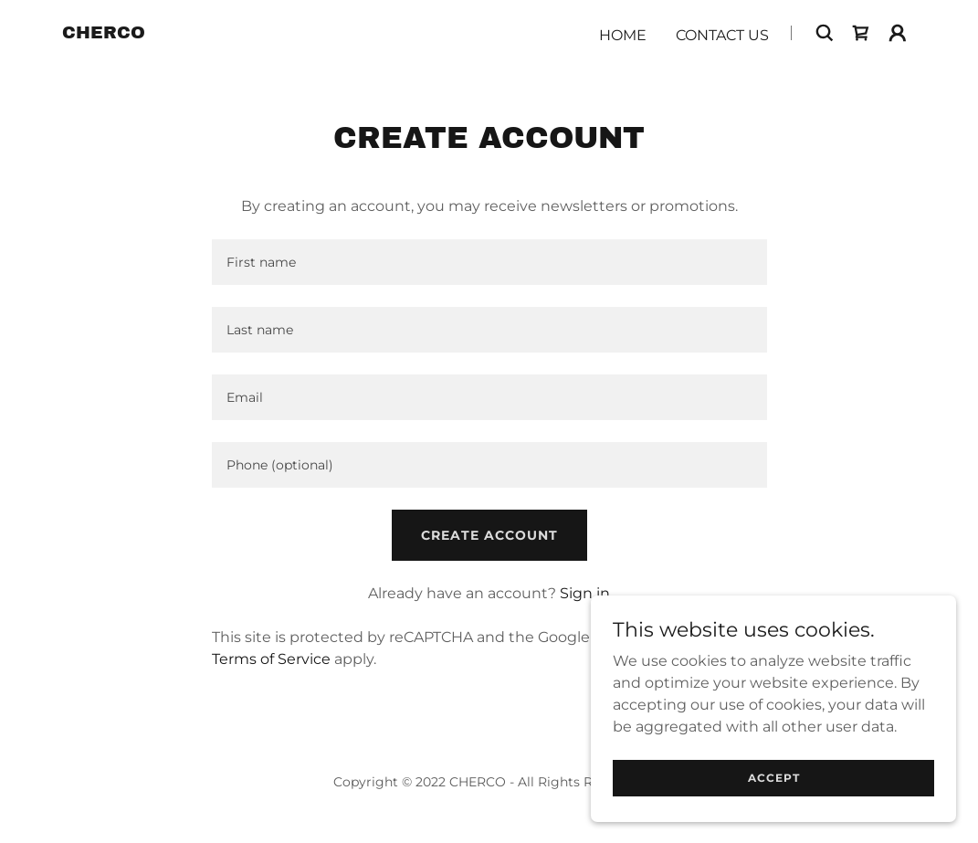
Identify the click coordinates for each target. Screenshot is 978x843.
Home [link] (623, 35)
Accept (774, 815)
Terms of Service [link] (271, 659)
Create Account (489, 535)
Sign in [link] (585, 593)
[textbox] (489, 262)
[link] (103, 33)
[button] (897, 33)
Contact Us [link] (722, 35)
